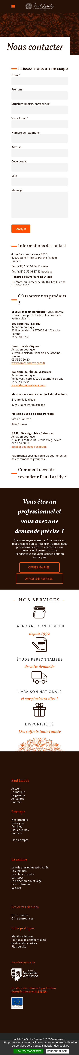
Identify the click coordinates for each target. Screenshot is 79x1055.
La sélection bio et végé (26, 880)
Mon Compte (19, 840)
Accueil (15, 788)
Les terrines (19, 870)
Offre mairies (19, 915)
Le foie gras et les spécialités (29, 867)
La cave (16, 887)
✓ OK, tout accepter (28, 1051)
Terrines (16, 826)
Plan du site (18, 946)
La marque (18, 791)
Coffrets (16, 833)
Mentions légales (22, 936)
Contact (16, 802)
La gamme (18, 795)
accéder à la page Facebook (29, 446)
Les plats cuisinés (22, 874)
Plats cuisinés (20, 829)
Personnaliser (57, 1051)
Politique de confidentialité (28, 939)
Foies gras (17, 823)
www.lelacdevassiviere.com (28, 385)
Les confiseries (20, 884)
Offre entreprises (22, 918)
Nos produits (19, 819)
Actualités (17, 798)
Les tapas (17, 877)
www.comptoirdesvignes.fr (28, 363)
